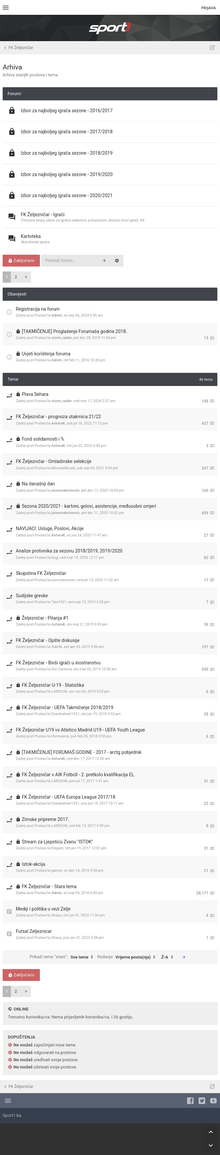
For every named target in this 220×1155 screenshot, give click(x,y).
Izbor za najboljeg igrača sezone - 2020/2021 (67, 195)
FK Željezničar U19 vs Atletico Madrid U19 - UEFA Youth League (80, 729)
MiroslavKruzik (63, 468)
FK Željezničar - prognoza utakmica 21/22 (58, 416)
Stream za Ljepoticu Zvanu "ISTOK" (57, 841)
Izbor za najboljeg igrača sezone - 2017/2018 (67, 131)
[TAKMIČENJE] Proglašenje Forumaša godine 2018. (74, 331)
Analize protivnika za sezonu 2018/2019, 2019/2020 (69, 550)
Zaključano (21, 260)
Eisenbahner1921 (65, 714)
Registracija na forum (38, 309)
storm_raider (61, 338)
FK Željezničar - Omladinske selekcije (53, 461)
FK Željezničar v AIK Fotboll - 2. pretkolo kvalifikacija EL (78, 774)
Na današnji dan (38, 483)
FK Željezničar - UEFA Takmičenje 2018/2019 (67, 707)
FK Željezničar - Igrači (43, 214)
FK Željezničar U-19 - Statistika (53, 685)
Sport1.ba (12, 1115)
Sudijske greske (32, 595)
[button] (26, 277)
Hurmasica (60, 736)
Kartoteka (31, 236)
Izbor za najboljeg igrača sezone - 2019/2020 (67, 174)
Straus (56, 915)
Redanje (128, 957)
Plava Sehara (35, 394)
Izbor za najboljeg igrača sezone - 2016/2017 (67, 110)
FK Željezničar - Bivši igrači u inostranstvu (58, 662)
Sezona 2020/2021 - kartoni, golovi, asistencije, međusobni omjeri (89, 506)
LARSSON (59, 691)
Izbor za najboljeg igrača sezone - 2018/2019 (67, 153)
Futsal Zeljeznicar (34, 931)
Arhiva (12, 67)
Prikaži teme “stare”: (63, 957)
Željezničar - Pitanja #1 (45, 618)
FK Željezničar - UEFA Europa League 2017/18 (68, 797)
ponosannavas (63, 580)
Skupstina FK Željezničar (41, 573)
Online (21, 1009)
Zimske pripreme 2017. (45, 819)
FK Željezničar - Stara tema (49, 886)
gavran (56, 870)
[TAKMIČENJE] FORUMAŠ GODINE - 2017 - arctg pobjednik (81, 752)
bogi (54, 557)
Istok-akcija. (34, 864)
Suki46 (56, 647)
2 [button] (16, 277)
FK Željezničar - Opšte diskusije (47, 640)
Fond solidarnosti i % (43, 439)
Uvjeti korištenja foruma (46, 353)
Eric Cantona (61, 669)
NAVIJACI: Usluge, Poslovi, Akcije (50, 528)
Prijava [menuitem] (208, 7)
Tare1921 (59, 602)
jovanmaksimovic (65, 490)
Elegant (57, 848)
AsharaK (58, 423)
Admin (56, 315)
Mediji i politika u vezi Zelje (43, 908)
